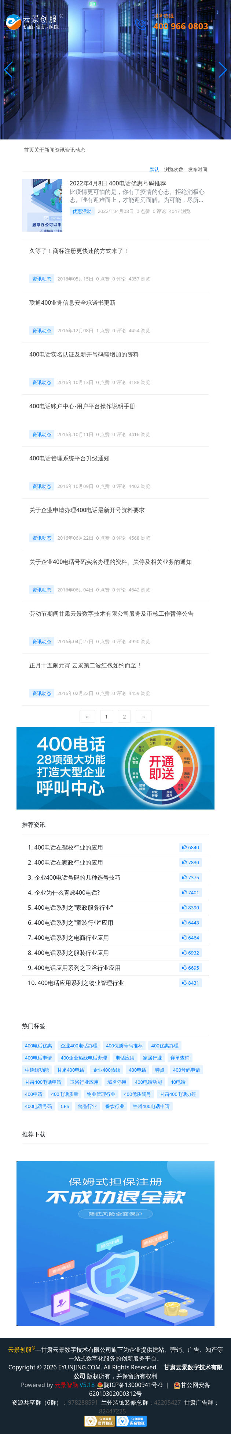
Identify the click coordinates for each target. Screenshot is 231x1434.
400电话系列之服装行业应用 (71, 953)
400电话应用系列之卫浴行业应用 (77, 968)
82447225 (114, 1411)
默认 (154, 169)
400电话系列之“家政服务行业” (73, 908)
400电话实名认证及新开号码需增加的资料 (84, 354)
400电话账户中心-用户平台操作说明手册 (82, 406)
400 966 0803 (180, 26)
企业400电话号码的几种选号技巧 (77, 877)
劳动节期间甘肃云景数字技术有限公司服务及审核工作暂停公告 (111, 613)
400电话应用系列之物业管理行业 (81, 983)
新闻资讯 (54, 149)
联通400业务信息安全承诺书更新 (72, 302)
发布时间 (197, 169)
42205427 (169, 1402)
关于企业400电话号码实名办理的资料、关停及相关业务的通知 (110, 562)
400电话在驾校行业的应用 (68, 847)
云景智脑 (66, 1385)
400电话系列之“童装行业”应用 (73, 923)
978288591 (84, 1402)
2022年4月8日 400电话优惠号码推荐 (118, 183)
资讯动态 (75, 149)
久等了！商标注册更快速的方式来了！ (79, 251)
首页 (29, 149)
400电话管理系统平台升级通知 (69, 458)
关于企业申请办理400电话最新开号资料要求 (87, 510)
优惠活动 (82, 211)
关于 (39, 149)
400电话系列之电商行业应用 (71, 938)
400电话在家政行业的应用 (68, 862)
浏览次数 (173, 169)
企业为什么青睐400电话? (67, 892)
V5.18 (87, 1385)
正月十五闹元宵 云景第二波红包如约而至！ (85, 665)
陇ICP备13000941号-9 (133, 1385)
